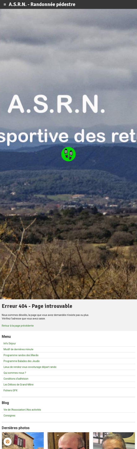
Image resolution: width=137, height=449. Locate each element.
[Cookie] (8, 442)
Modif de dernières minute (18, 349)
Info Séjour (10, 343)
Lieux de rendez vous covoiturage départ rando (30, 367)
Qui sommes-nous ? (15, 372)
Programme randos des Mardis (21, 355)
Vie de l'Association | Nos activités (22, 409)
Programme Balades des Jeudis (22, 361)
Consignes (9, 415)
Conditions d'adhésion (16, 378)
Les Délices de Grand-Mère (19, 384)
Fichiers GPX (10, 390)
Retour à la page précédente (18, 325)
